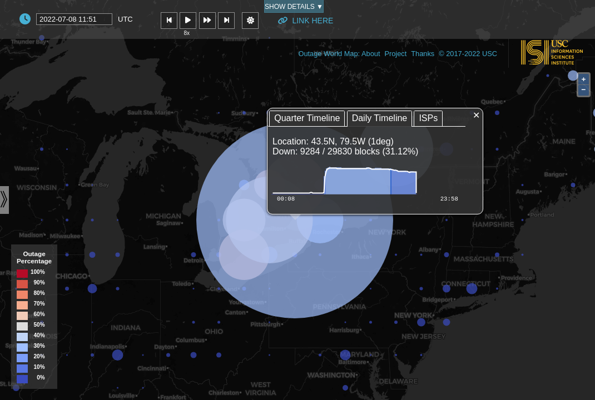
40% (39, 335)
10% (39, 367)
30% (39, 346)
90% (39, 283)
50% (39, 325)
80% (39, 293)
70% (39, 304)
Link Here (305, 20)
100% (38, 272)
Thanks (422, 53)
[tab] (307, 118)
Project (395, 53)
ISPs (428, 118)
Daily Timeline (380, 118)
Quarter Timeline (307, 118)
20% (39, 356)
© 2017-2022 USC (468, 53)
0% (40, 378)
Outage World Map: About (339, 53)
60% (39, 314)
